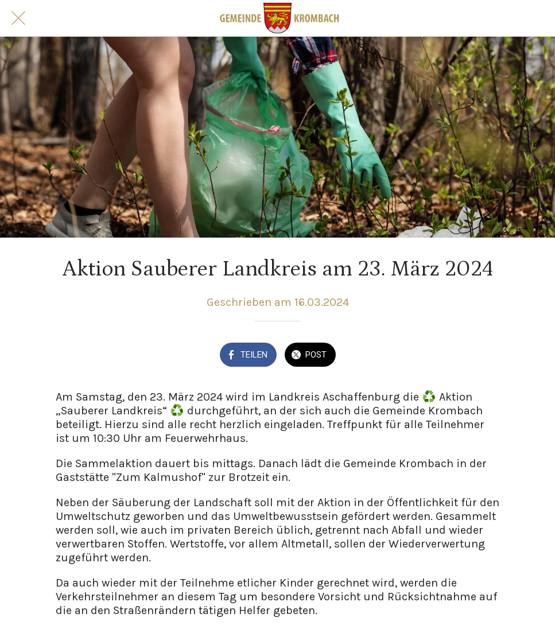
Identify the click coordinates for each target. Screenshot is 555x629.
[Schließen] (18, 18)
